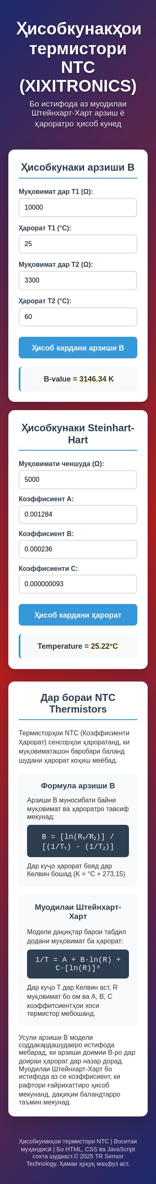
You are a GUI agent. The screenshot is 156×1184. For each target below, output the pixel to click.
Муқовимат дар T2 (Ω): (56, 264)
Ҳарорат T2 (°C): (45, 300)
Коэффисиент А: (46, 499)
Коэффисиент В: (46, 533)
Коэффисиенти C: (48, 568)
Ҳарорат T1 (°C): (45, 228)
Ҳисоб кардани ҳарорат (78, 615)
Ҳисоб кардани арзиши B (78, 348)
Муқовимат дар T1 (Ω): (56, 191)
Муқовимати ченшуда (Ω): (61, 463)
